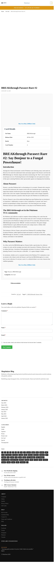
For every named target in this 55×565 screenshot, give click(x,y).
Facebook (3, 528)
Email (3, 335)
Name (3, 327)
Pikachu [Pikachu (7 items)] (21, 459)
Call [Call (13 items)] (3, 454)
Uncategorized (4, 442)
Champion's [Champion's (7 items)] (8, 454)
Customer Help (5, 514)
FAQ (2, 521)
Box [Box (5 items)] (37, 452)
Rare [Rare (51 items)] (40, 459)
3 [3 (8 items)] (7, 452)
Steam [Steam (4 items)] (8, 462)
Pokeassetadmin (16, 283)
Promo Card (4, 436)
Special (3, 440)
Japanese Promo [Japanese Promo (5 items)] (14, 459)
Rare (41, 294)
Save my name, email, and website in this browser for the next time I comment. (22, 342)
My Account (4, 512)
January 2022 (4, 418)
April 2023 (4, 416)
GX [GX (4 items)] (16, 457)
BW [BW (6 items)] (46, 452)
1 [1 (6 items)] (2, 452)
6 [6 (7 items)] (15, 452)
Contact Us (4, 517)
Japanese (3, 431)
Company (3, 496)
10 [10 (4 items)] (21, 452)
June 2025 (3, 403)
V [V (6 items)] (27, 462)
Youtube (3, 537)
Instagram (3, 532)
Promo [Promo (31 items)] (35, 459)
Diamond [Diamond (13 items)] (42, 454)
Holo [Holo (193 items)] (24, 457)
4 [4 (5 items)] (10, 452)
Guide (2, 429)
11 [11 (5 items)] (24, 452)
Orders (3, 499)
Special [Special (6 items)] (3, 462)
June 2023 (3, 411)
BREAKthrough (31, 294)
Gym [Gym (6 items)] (20, 457)
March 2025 (4, 405)
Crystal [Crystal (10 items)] (20, 454)
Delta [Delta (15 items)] (25, 454)
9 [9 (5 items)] (18, 452)
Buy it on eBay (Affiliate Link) (27, 123)
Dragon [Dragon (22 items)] (3, 457)
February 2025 (4, 407)
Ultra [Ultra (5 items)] (17, 462)
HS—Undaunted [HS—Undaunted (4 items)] (40, 457)
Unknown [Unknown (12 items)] (23, 462)
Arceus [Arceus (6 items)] (28, 452)
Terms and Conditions (6, 519)
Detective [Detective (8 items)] (36, 454)
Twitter (3, 530)
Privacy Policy (4, 503)
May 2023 (3, 414)
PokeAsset (27, 3)
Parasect (37, 294)
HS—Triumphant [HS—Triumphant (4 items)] (31, 457)
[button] (51, 3)
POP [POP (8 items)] (31, 459)
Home (2, 11)
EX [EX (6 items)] (8, 457)
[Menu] (3, 3)
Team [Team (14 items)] (13, 462)
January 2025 (4, 409)
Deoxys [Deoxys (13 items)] (30, 454)
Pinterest (3, 535)
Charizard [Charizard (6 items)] (15, 454)
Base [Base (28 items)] (33, 452)
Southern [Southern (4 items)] (45, 459)
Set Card (7, 11)
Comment (4, 311)
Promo (2, 433)
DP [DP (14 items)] (46, 454)
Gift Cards (3, 505)
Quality (3, 501)
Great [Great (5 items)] (12, 457)
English (3, 427)
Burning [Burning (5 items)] (42, 452)
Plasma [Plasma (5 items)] (26, 459)
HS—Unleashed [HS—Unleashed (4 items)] (5, 459)
